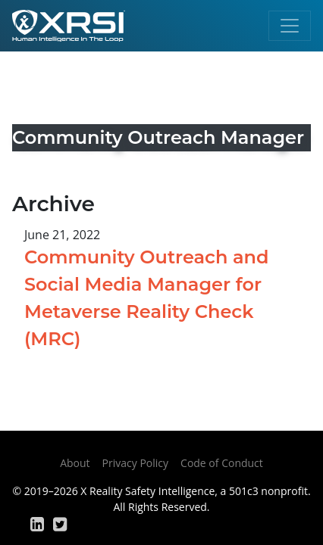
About (74, 463)
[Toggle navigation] (289, 26)
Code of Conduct (221, 463)
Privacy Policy (135, 463)
